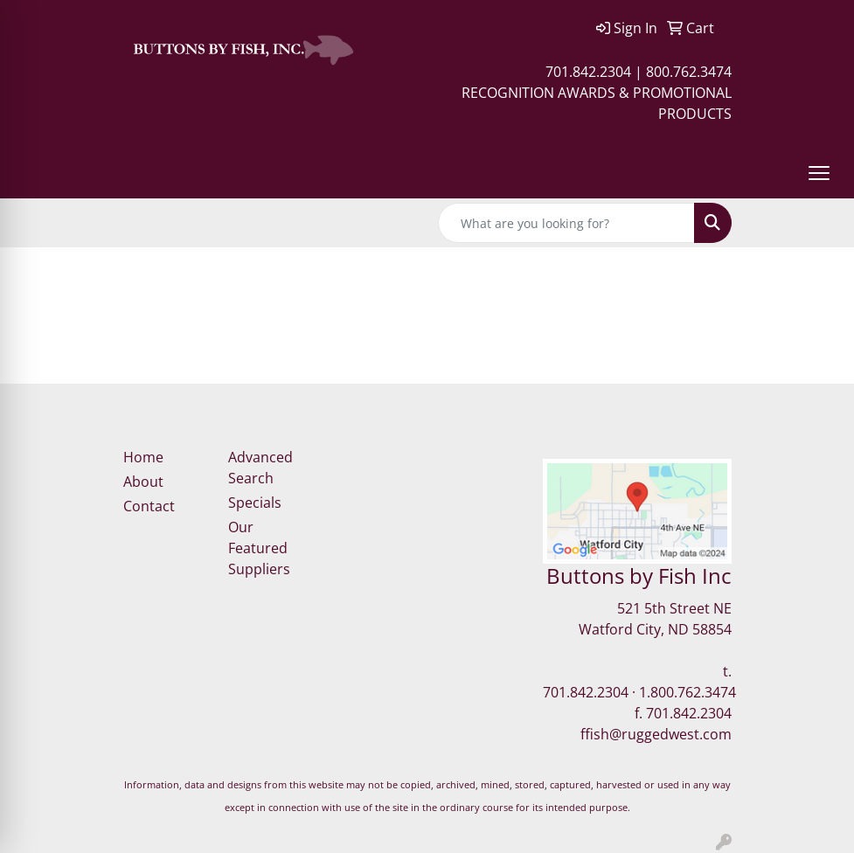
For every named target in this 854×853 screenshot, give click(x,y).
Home (143, 457)
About (143, 481)
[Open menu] (819, 173)
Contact (149, 506)
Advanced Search (260, 467)
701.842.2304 (585, 692)
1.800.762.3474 (687, 692)
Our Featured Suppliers (259, 548)
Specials (254, 502)
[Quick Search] (566, 223)
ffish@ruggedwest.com (656, 734)
